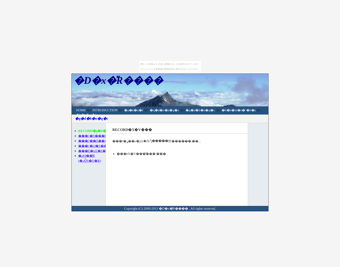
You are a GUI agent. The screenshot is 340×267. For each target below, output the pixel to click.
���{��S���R (94, 141)
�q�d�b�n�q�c (200, 110)
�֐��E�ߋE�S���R (96, 151)
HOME (81, 110)
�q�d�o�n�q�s (164, 110)
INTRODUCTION (105, 110)
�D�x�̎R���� (173, 208)
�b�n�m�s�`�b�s (239, 110)
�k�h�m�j (86, 115)
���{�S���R (92, 136)
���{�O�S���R (95, 146)
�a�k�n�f (133, 110)
